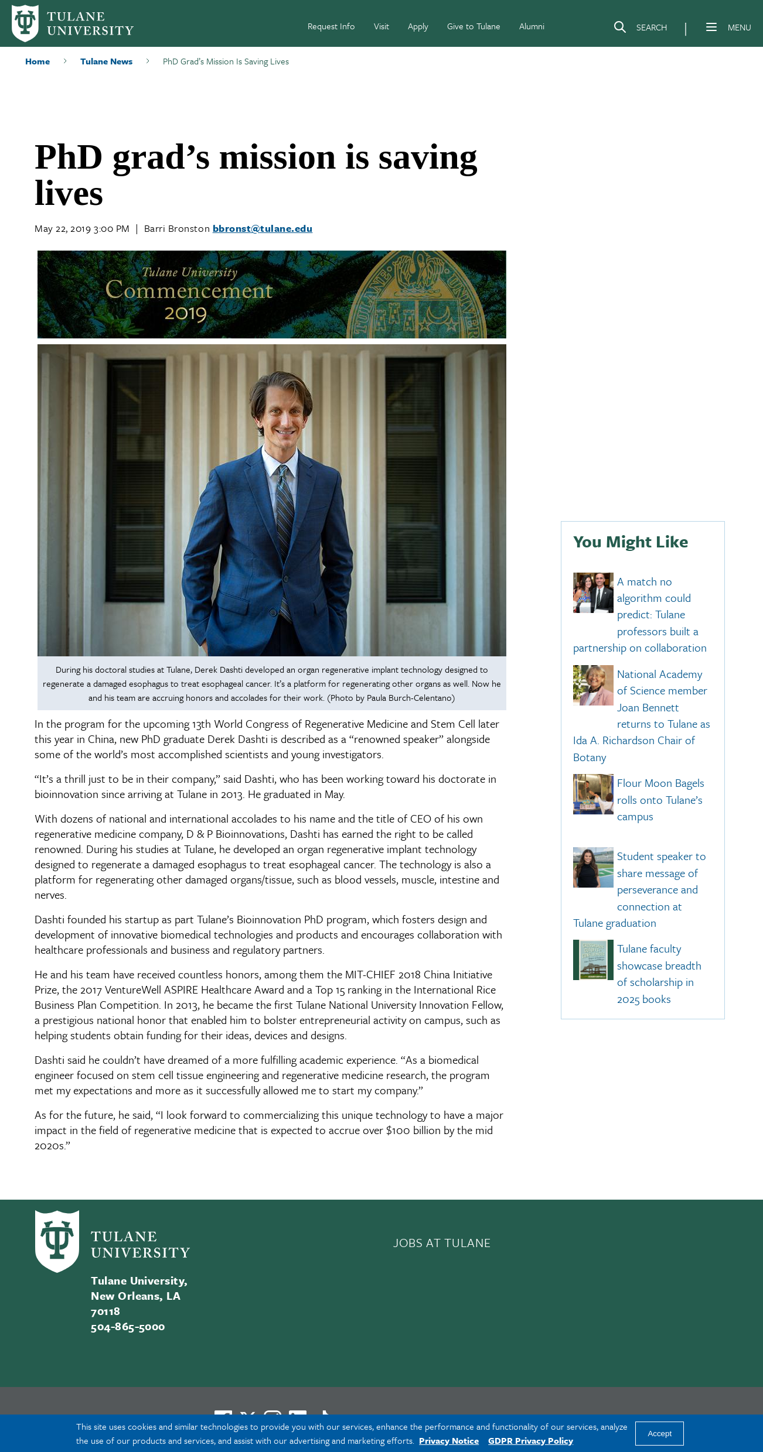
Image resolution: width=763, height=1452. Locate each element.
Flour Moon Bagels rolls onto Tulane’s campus (660, 799)
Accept (660, 1433)
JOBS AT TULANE (442, 1242)
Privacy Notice (449, 1440)
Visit (381, 25)
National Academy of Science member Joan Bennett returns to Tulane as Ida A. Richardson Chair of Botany (641, 715)
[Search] (640, 29)
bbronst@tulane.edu (263, 228)
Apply (418, 25)
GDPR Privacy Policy (530, 1440)
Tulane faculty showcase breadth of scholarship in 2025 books (659, 973)
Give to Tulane (473, 25)
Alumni (531, 25)
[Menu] (711, 27)
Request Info (331, 25)
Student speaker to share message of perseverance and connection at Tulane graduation (639, 889)
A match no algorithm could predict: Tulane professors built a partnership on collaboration (640, 614)
